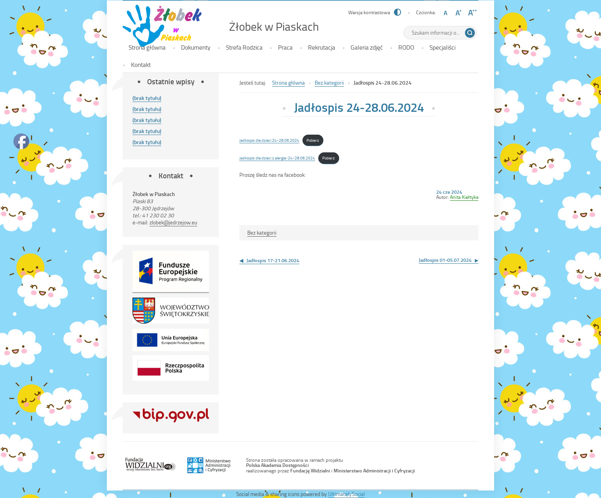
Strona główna (147, 47)
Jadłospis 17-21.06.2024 (272, 260)
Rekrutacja (321, 47)
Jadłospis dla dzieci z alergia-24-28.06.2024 (277, 158)
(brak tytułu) (147, 98)
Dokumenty (196, 47)
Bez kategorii (329, 82)
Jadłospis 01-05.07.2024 (445, 259)
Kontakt (141, 64)
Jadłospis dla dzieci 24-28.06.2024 (269, 140)
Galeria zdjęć (367, 47)
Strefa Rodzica (244, 47)
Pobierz (312, 140)
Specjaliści (442, 47)
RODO (406, 47)
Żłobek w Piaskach (274, 26)
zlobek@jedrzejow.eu (173, 222)
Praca (285, 47)
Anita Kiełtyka (464, 196)
